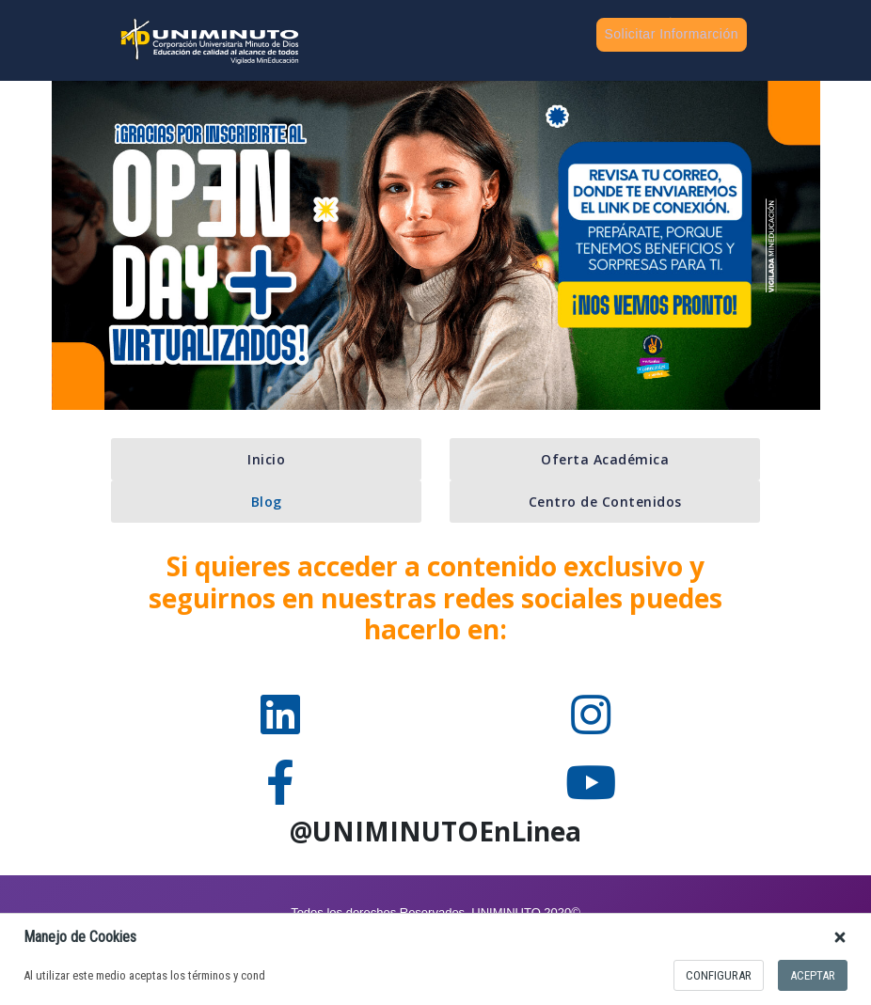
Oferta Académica (605, 459)
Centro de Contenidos (605, 501)
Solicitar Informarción (672, 33)
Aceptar (812, 975)
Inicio (266, 459)
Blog (266, 501)
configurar (719, 975)
